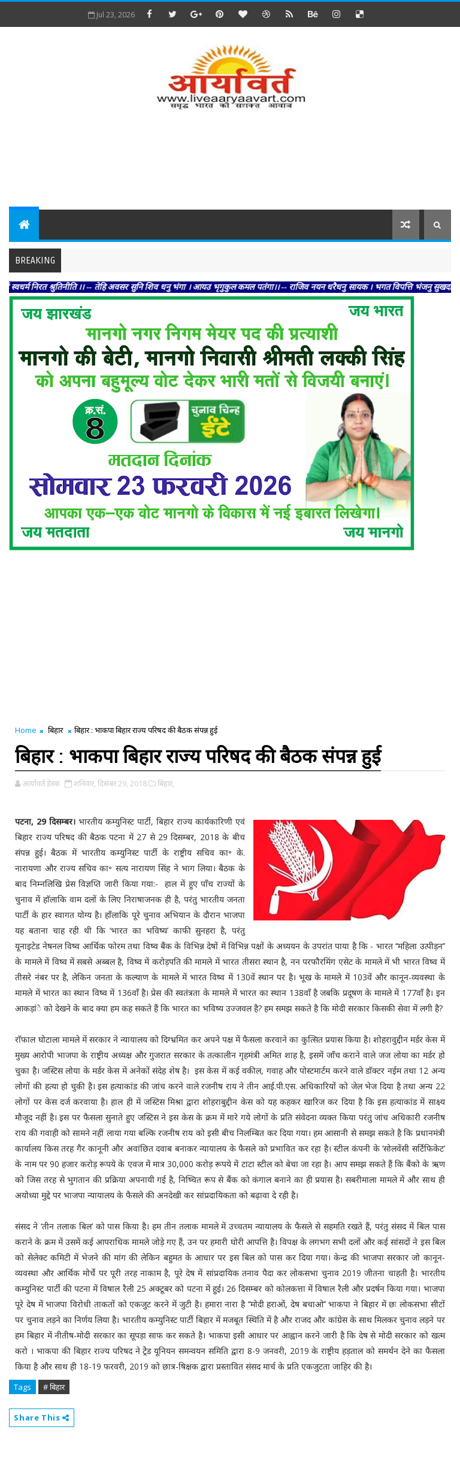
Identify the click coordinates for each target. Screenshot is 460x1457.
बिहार (55, 730)
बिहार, (166, 783)
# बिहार (54, 1387)
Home (26, 730)
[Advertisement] (230, 162)
